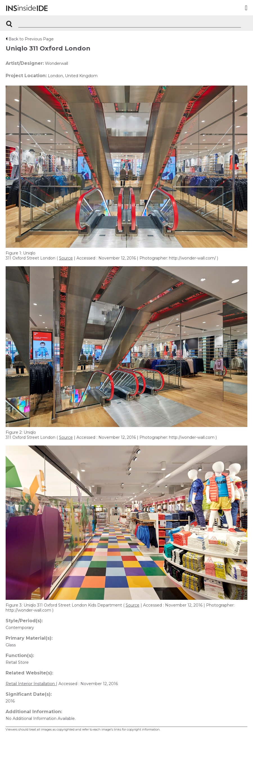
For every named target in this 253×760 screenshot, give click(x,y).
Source (66, 258)
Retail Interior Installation (31, 683)
